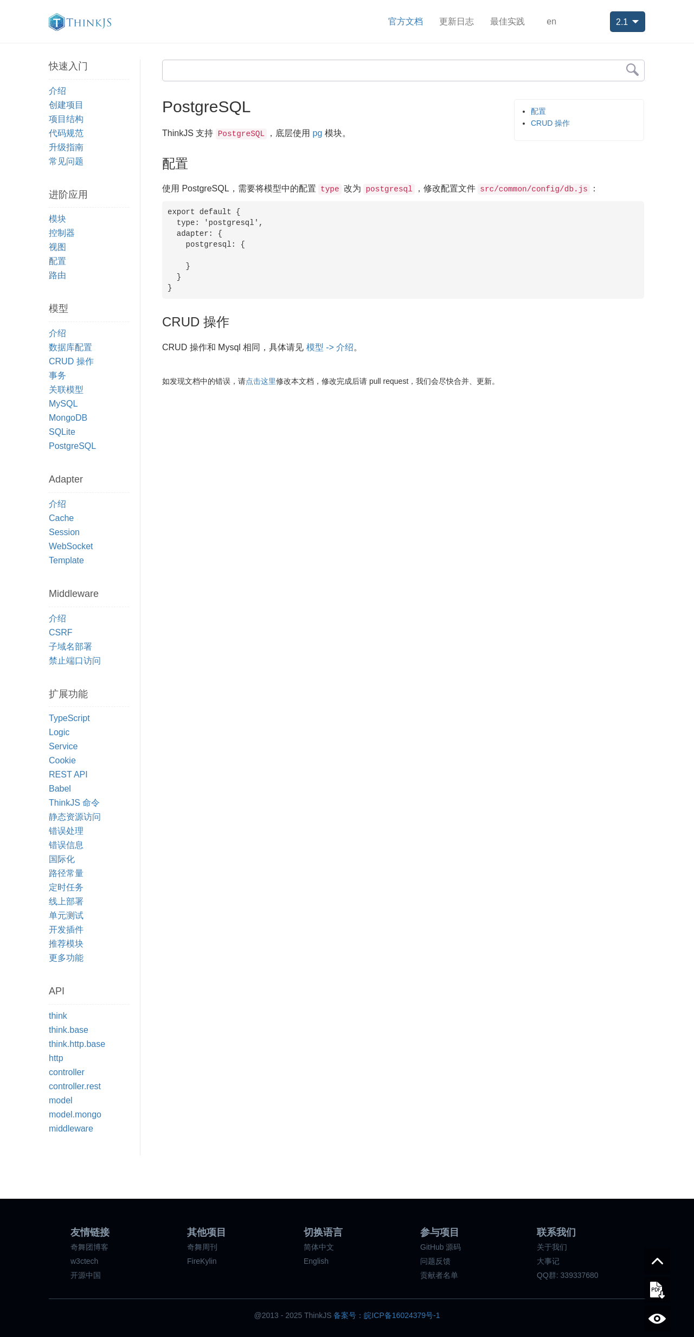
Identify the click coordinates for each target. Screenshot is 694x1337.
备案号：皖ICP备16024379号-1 (386, 1315)
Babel (60, 788)
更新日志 (456, 21)
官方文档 (405, 21)
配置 (57, 261)
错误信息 (66, 845)
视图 (57, 247)
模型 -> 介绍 (330, 347)
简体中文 (319, 1247)
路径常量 (66, 873)
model (61, 1100)
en (551, 21)
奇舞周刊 (202, 1247)
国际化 (62, 859)
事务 (57, 375)
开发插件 (66, 929)
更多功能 (66, 957)
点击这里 (261, 381)
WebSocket (71, 546)
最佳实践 (507, 21)
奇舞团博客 (89, 1247)
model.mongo (75, 1114)
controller (67, 1072)
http (56, 1058)
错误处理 (66, 830)
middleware (71, 1128)
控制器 (62, 232)
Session (64, 532)
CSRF (61, 632)
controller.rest (75, 1086)
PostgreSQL (72, 446)
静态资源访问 (75, 816)
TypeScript (69, 718)
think (58, 1015)
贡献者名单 (439, 1275)
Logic (59, 732)
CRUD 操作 (71, 361)
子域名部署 (70, 646)
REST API (68, 774)
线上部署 (66, 901)
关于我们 (552, 1247)
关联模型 (66, 389)
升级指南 (66, 147)
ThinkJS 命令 (74, 802)
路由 (57, 275)
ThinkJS (80, 22)
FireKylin (201, 1261)
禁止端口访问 (75, 660)
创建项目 (66, 105)
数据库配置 (70, 347)
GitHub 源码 (440, 1247)
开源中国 (85, 1275)
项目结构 (66, 119)
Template (66, 560)
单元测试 (66, 915)
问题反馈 (435, 1261)
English (316, 1261)
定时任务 (66, 887)
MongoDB (68, 417)
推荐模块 (66, 943)
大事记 (548, 1261)
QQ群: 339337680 (568, 1275)
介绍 (57, 90)
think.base (68, 1029)
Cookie (62, 760)
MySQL (63, 403)
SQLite (62, 431)
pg (318, 133)
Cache (61, 518)
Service (63, 746)
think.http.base (77, 1044)
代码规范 (66, 133)
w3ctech (84, 1261)
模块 (57, 218)
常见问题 (66, 161)
